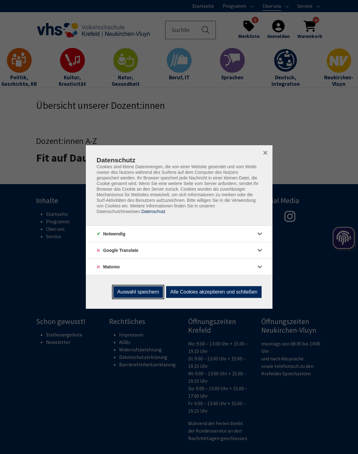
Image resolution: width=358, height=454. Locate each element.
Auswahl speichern (138, 291)
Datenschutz (153, 211)
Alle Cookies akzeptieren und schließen (213, 291)
